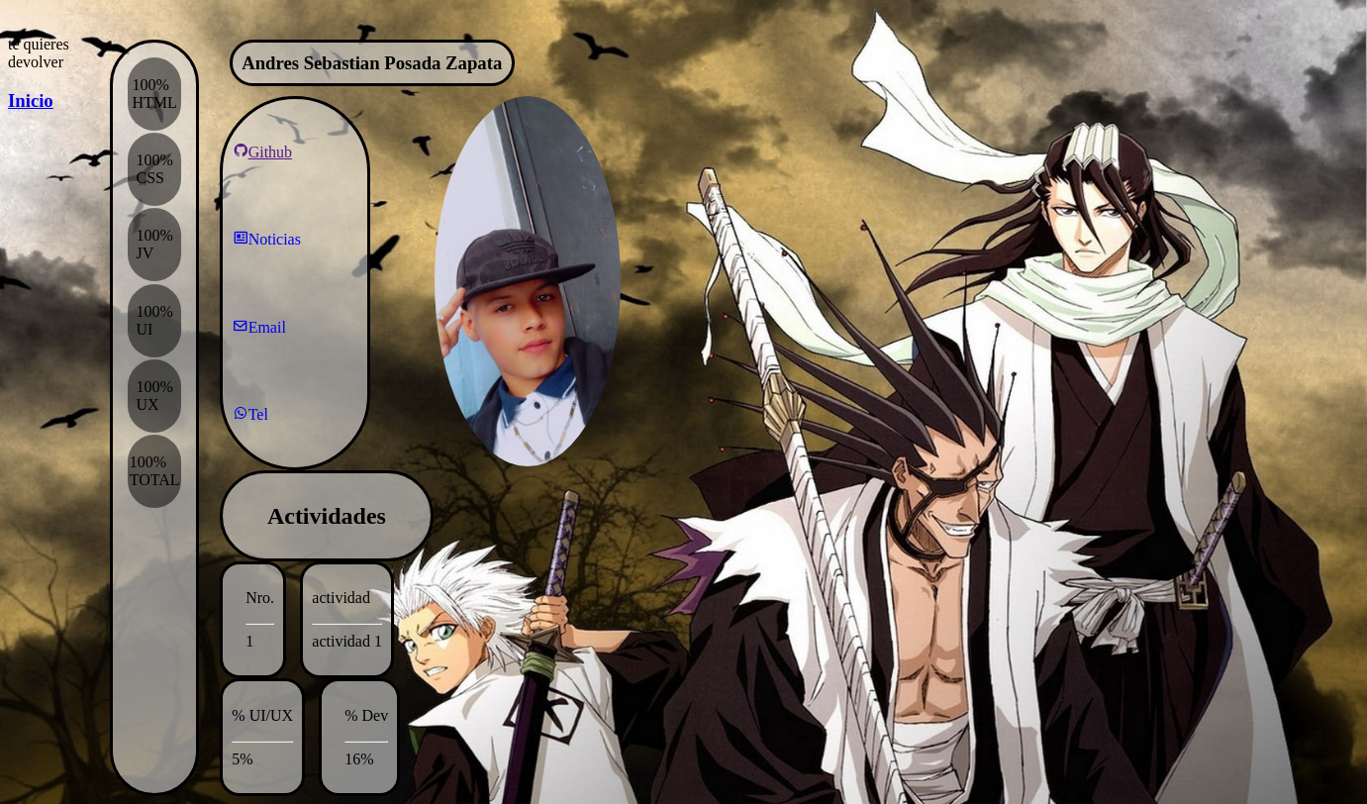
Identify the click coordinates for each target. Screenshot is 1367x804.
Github (262, 151)
